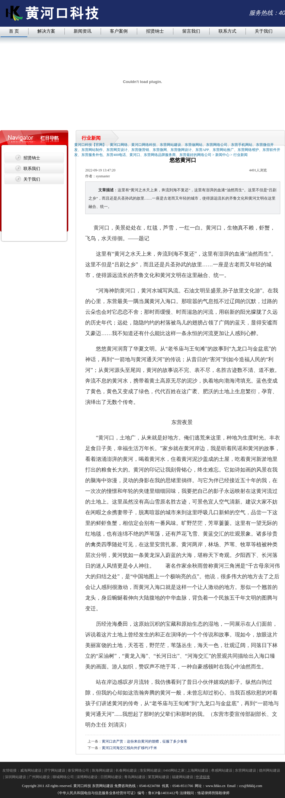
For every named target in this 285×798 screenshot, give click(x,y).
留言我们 (191, 31)
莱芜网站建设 (158, 777)
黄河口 (102, 228)
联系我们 (31, 168)
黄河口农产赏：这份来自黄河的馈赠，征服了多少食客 (144, 741)
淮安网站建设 (150, 770)
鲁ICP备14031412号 (163, 793)
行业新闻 (240, 155)
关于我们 (264, 31)
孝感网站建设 (221, 770)
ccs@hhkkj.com (251, 786)
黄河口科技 (82, 786)
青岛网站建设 (134, 777)
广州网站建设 (39, 777)
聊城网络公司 (63, 777)
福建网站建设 (182, 777)
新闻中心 (222, 155)
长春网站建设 (126, 770)
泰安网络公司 (78, 770)
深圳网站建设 (15, 777)
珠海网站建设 (102, 770)
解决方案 (46, 31)
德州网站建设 (269, 770)
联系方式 (227, 31)
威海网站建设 (31, 770)
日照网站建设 (111, 777)
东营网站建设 (245, 770)
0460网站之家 (174, 770)
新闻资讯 (82, 31)
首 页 (14, 31)
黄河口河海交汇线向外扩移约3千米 (129, 748)
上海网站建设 (197, 770)
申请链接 (203, 777)
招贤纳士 (155, 31)
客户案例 (119, 31)
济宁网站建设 (54, 770)
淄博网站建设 (87, 777)
